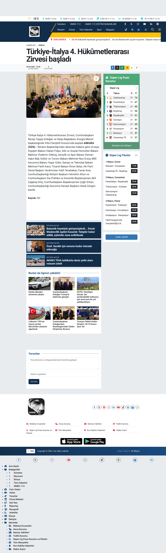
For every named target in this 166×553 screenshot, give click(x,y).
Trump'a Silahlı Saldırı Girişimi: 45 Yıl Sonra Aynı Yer (87, 324)
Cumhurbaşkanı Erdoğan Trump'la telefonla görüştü (61, 294)
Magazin (110, 29)
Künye (72, 29)
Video (9, 492)
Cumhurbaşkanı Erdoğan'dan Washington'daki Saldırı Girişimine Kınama (64, 325)
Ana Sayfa (11, 466)
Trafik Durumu (120, 424)
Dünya (41, 45)
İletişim (61, 29)
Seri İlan (11, 502)
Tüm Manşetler (63, 430)
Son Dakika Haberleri (94, 430)
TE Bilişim (135, 451)
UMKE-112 (75, 24)
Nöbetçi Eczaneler (36, 424)
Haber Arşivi (120, 430)
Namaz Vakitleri (93, 424)
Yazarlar (11, 496)
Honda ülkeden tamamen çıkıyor (36, 293)
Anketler (11, 512)
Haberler (30, 45)
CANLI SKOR (121, 237)
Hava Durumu (63, 424)
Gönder (34, 381)
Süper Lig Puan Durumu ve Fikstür (39, 431)
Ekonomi (16, 476)
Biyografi (11, 509)
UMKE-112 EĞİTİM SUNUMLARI (100, 24)
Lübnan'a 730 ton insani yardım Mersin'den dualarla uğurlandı (38, 325)
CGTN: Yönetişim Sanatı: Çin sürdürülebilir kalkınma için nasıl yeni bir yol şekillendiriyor (88, 297)
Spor (99, 29)
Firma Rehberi (13, 499)
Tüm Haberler (86, 29)
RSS (30, 451)
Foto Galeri (12, 489)
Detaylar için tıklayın (121, 145)
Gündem (61, 24)
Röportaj (11, 506)
